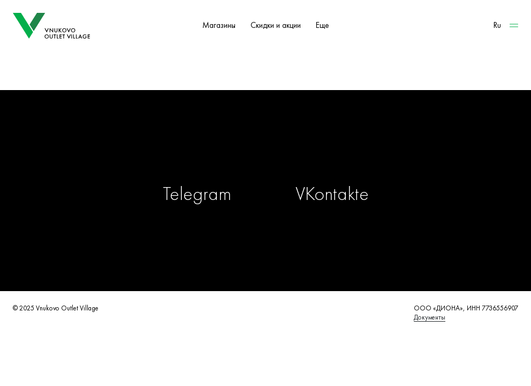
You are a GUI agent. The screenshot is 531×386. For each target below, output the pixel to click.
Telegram (197, 193)
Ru (497, 25)
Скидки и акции (276, 25)
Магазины (219, 25)
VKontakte (332, 193)
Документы (429, 317)
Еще (322, 25)
